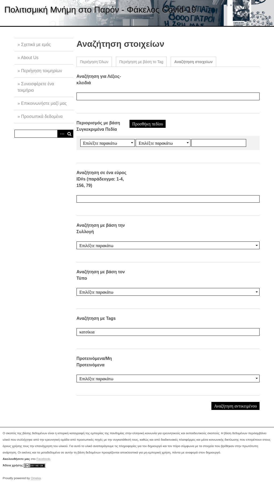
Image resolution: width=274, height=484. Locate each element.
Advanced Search (61, 134)
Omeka (36, 478)
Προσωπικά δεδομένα (42, 116)
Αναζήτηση (69, 134)
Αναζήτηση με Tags (96, 318)
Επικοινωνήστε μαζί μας (44, 103)
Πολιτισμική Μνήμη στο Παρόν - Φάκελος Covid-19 (100, 9)
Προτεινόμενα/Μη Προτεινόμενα (94, 361)
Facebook (43, 458)
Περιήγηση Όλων (94, 62)
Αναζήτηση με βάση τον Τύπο (101, 275)
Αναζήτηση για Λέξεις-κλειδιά (99, 79)
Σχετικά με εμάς (36, 44)
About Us (30, 57)
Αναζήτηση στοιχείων (193, 62)
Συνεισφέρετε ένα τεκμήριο (35, 87)
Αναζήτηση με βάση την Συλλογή (101, 228)
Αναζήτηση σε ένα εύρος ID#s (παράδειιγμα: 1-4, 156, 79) (102, 179)
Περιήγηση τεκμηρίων (41, 70)
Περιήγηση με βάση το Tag (141, 62)
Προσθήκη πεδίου (147, 124)
